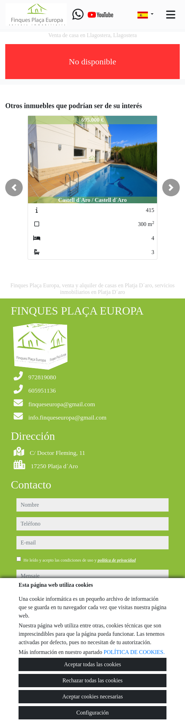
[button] (14, 187)
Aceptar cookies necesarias (92, 696)
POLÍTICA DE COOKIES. (134, 652)
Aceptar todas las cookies (92, 664)
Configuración (92, 713)
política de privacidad (117, 560)
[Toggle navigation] (170, 14)
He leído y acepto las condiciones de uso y (79, 560)
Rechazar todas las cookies (93, 680)
